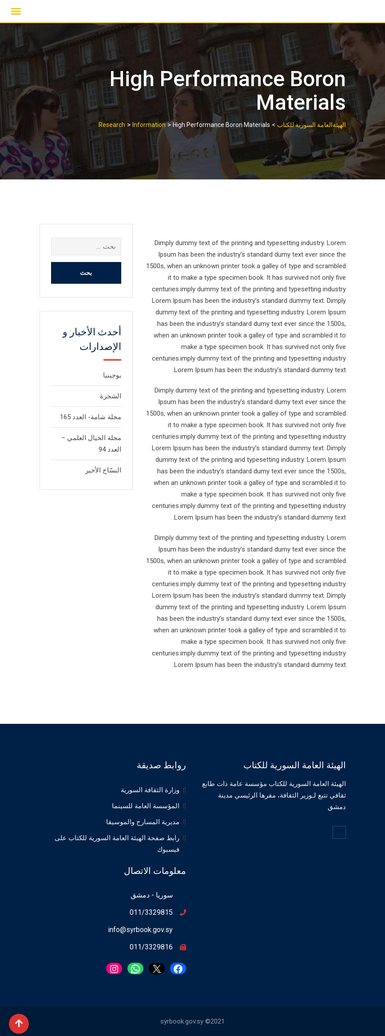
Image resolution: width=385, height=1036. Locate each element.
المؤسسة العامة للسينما (145, 806)
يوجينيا (112, 375)
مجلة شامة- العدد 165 (90, 417)
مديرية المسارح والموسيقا (142, 822)
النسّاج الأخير (103, 470)
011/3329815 (151, 912)
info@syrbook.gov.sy (140, 929)
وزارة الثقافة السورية (150, 790)
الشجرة (110, 396)
